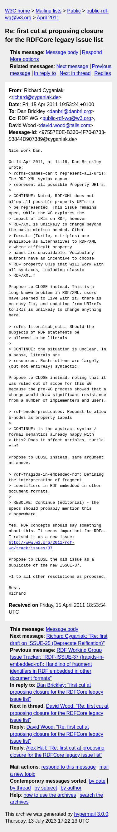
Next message (72, 66)
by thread (20, 787)
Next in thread (75, 73)
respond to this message (68, 767)
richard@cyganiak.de (35, 97)
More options (24, 59)
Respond (92, 52)
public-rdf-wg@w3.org (66, 118)
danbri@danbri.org (70, 111)
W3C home (17, 10)
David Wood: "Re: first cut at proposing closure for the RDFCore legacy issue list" (59, 713)
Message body (62, 52)
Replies (102, 73)
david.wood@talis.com (65, 125)
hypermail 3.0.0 (91, 814)
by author (71, 787)
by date (97, 781)
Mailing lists (48, 10)
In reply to (45, 73)
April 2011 (48, 17)
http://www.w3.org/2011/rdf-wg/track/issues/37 (42, 545)
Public (74, 10)
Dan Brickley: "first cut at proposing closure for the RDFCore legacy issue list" (56, 692)
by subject (46, 787)
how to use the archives (50, 795)
